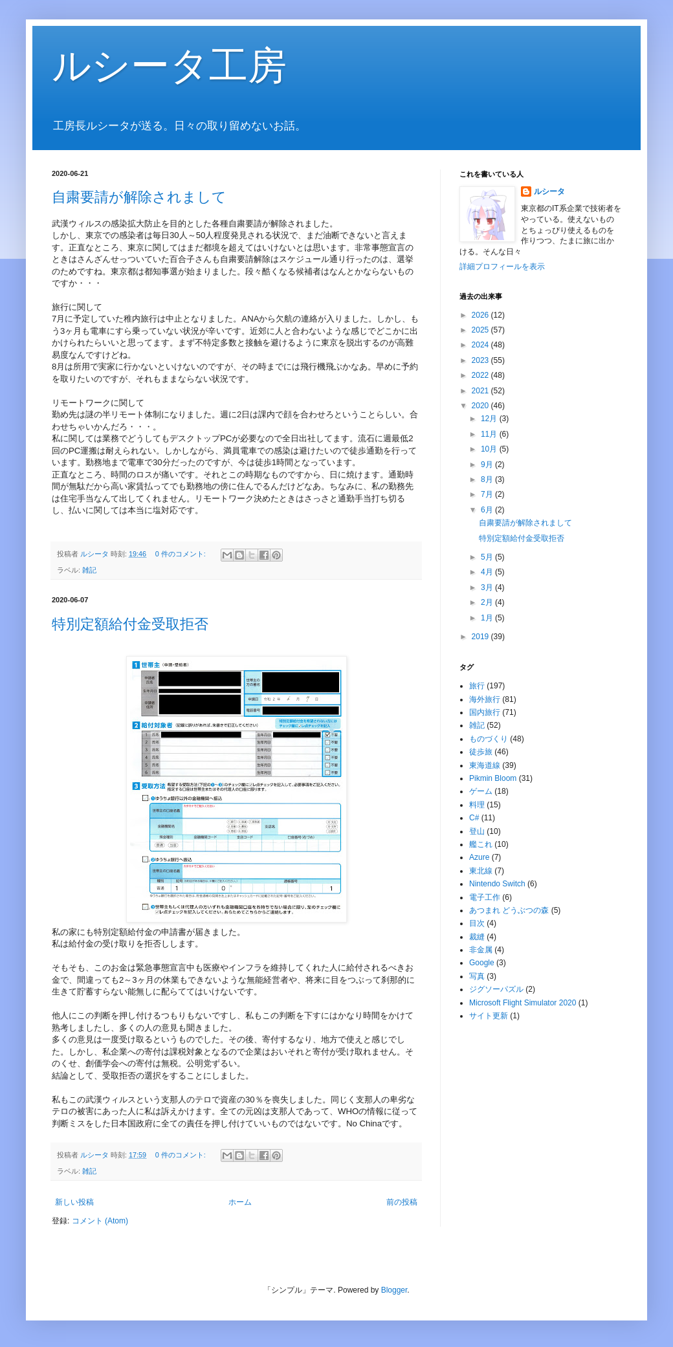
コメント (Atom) (100, 1220)
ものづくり (488, 738)
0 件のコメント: (181, 554)
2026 (481, 315)
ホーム (240, 1202)
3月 (488, 587)
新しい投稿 (74, 1202)
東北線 (480, 870)
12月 (490, 418)
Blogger (394, 1290)
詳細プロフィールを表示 (502, 266)
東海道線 (484, 765)
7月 (488, 494)
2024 (481, 344)
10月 (490, 449)
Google (481, 962)
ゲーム (480, 791)
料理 (477, 804)
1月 (488, 617)
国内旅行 (484, 712)
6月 (488, 509)
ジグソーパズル (496, 989)
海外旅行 (484, 699)
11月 (490, 434)
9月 (488, 464)
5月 (488, 557)
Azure (479, 857)
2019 (481, 636)
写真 (477, 976)
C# (474, 817)
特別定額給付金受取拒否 (130, 624)
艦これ (480, 844)
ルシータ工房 (169, 65)
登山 (477, 831)
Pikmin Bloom (492, 778)
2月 (488, 602)
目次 (477, 923)
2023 (481, 360)
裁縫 (477, 936)
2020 (481, 405)
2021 (481, 390)
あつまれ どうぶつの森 (509, 910)
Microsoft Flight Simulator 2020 (522, 1002)
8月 (488, 479)
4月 (488, 571)
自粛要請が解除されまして (139, 197)
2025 (481, 329)
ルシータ (549, 191)
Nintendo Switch (497, 883)
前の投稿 (401, 1202)
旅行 (477, 685)
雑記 (89, 570)
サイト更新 (488, 1015)
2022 (481, 375)
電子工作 (484, 897)
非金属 (480, 949)
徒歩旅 (480, 751)
